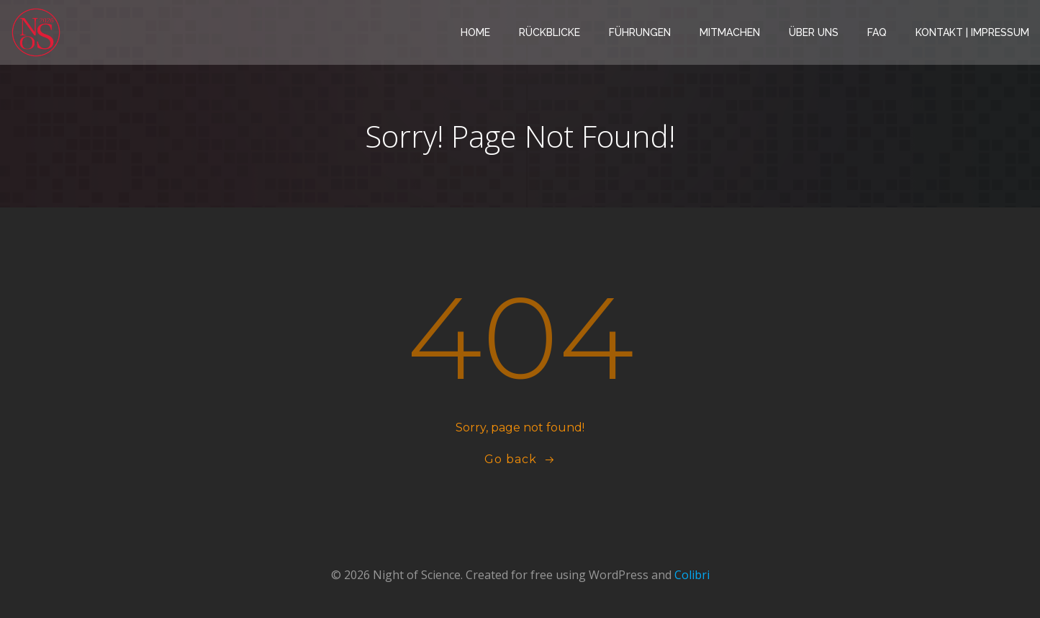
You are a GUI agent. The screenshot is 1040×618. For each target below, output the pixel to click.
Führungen (640, 32)
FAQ (877, 32)
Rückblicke (549, 32)
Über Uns (813, 32)
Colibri (692, 575)
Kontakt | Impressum (972, 32)
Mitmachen (730, 32)
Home (475, 32)
